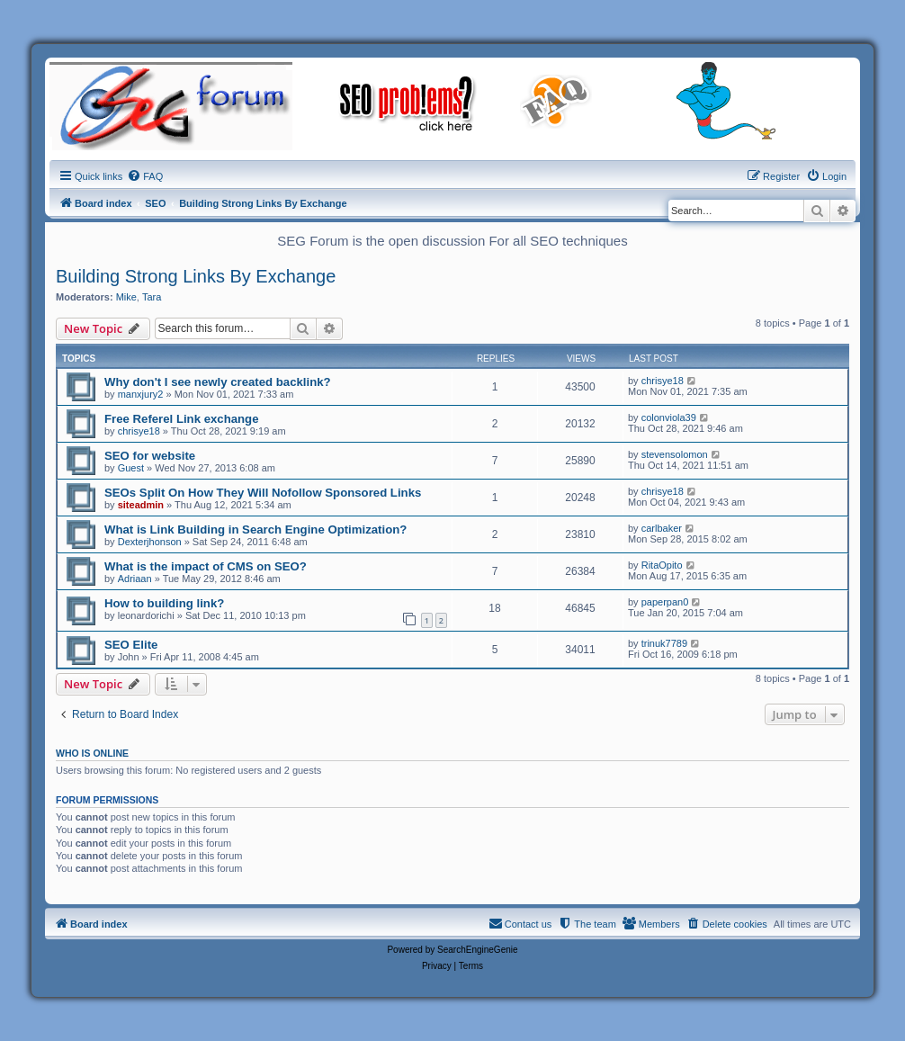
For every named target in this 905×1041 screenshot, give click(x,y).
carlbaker (661, 528)
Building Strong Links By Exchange (196, 276)
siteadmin (141, 504)
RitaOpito (662, 565)
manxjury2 (141, 394)
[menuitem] (145, 176)
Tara (151, 297)
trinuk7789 (664, 643)
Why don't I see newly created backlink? (217, 382)
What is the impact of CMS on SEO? (205, 566)
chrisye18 (662, 380)
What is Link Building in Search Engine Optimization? (255, 529)
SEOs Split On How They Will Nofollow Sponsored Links (262, 492)
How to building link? (164, 603)
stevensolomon (674, 454)
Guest (131, 467)
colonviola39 (668, 417)
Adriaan (135, 578)
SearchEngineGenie (477, 950)
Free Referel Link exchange (181, 419)
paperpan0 (665, 602)
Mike (126, 297)
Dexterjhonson (150, 541)
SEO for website (149, 455)
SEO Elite (130, 644)
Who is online (92, 753)
